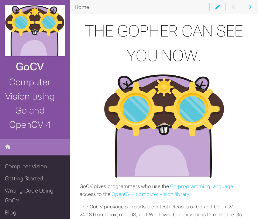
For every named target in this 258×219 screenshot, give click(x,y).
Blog (10, 213)
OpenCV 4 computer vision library (150, 194)
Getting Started (24, 179)
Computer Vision (26, 166)
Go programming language (201, 186)
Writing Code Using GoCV (29, 195)
